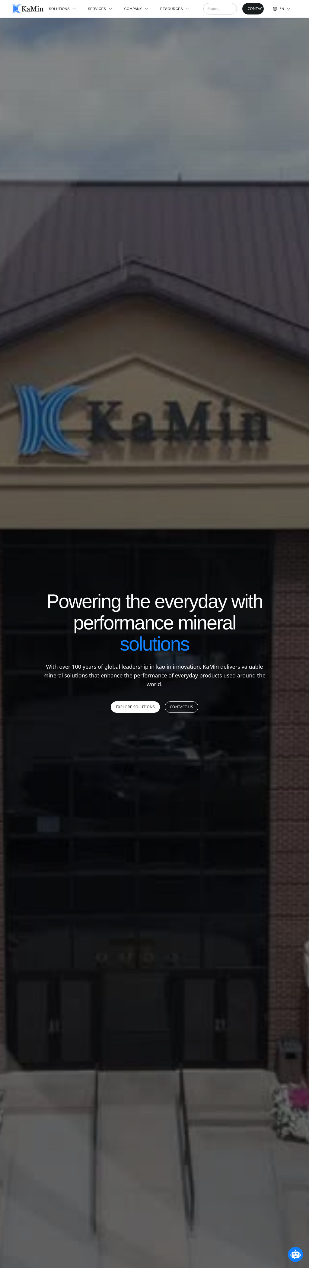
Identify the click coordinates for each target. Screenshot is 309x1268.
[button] (62, 9)
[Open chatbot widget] (295, 1254)
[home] (28, 9)
